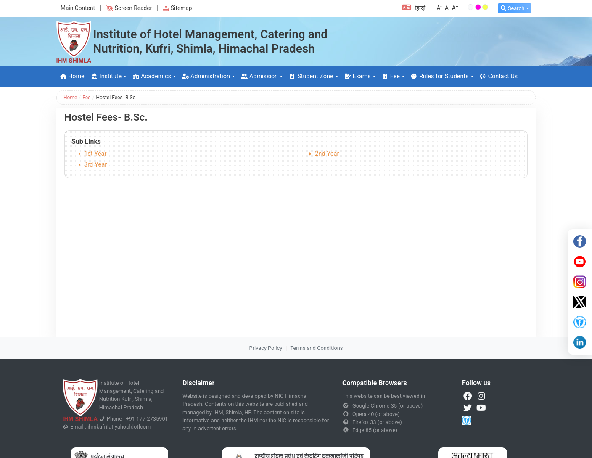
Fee (391, 76)
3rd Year (95, 164)
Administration (206, 76)
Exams (357, 76)
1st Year (95, 153)
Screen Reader (129, 8)
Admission (259, 76)
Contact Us (499, 76)
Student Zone (311, 76)
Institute (106, 76)
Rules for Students (440, 76)
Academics (151, 76)
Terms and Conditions (317, 348)
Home (72, 76)
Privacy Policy (266, 348)
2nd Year (327, 153)
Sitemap (177, 8)
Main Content (78, 8)
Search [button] (512, 8)
